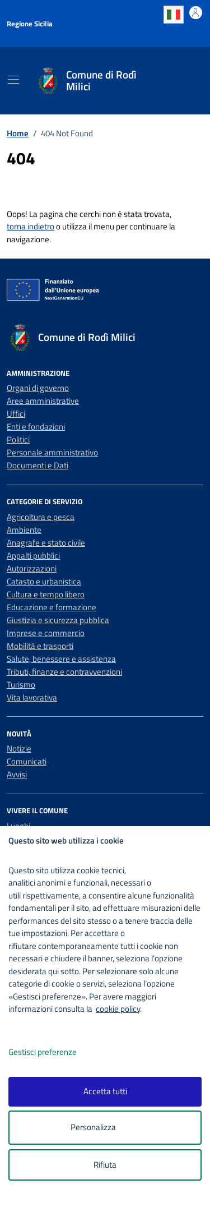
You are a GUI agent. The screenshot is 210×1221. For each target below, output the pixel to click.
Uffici (16, 413)
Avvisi (17, 774)
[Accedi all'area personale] (195, 12)
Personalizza (105, 1127)
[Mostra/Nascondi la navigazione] (13, 79)
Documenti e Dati (37, 465)
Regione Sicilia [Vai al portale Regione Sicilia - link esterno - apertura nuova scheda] (30, 23)
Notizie (19, 748)
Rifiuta (105, 1164)
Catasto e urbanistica (44, 581)
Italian (173, 14)
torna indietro (30, 226)
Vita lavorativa (32, 697)
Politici (18, 439)
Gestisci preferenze (54, 1052)
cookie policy (118, 1008)
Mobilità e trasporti (40, 645)
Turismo (21, 684)
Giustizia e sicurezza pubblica (58, 620)
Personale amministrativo (52, 452)
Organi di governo (38, 387)
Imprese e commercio (46, 632)
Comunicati (26, 761)
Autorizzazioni (32, 568)
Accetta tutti (105, 1091)
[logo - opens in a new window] (109, 1205)
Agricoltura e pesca (40, 516)
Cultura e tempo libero (46, 594)
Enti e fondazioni (36, 426)
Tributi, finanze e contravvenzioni (64, 671)
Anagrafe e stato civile (46, 542)
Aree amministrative (43, 400)
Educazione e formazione (51, 607)
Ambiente (24, 529)
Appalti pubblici (33, 555)
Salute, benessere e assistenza (61, 658)
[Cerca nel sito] (180, 81)
